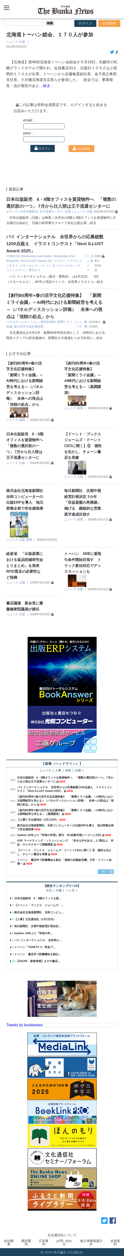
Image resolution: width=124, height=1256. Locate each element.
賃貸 (68, 211)
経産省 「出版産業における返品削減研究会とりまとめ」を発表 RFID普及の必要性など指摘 (24, 565)
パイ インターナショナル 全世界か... (37, 940)
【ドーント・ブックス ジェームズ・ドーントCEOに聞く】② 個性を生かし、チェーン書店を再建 (84, 446)
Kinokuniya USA (64, 256)
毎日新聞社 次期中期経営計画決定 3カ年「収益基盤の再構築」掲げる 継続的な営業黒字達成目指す (82, 502)
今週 (59, 890)
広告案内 (44, 1242)
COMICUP (13, 256)
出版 (22, 41)
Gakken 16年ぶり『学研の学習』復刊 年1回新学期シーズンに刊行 (59, 835)
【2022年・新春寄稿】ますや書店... (38, 961)
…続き (91, 223)
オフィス (12, 211)
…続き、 (46, 86)
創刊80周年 (48, 322)
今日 (49, 890)
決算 (68, 770)
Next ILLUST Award (33, 260)
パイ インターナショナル (56, 265)
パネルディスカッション (22, 322)
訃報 (78, 770)
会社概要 (9, 1242)
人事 (58, 770)
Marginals (12, 260)
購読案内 (26, 1242)
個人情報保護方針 (91, 1242)
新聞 (22, 420)
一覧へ (104, 871)
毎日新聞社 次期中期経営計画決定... (37, 926)
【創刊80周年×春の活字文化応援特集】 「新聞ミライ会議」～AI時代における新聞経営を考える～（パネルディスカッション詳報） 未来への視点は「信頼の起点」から (65, 800)
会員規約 (115, 1242)
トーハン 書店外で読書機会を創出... (37, 954)
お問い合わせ (64, 1242)
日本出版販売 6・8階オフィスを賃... (37, 898)
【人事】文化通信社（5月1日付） (38, 819)
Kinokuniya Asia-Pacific (36, 256)
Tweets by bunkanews (24, 1025)
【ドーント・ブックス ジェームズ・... (38, 905)
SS (50, 260)
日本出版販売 (29, 211)
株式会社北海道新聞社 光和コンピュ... (38, 912)
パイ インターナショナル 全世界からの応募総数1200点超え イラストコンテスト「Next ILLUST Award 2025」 (55, 243)
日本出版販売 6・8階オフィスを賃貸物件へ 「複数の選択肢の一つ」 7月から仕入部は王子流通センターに (26, 446)
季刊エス (35, 270)
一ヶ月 (70, 890)
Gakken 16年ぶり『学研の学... (33, 933)
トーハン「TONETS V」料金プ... (34, 947)
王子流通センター (51, 211)
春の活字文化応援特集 (29, 326)
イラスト (60, 260)
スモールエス (29, 265)
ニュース (12, 41)
